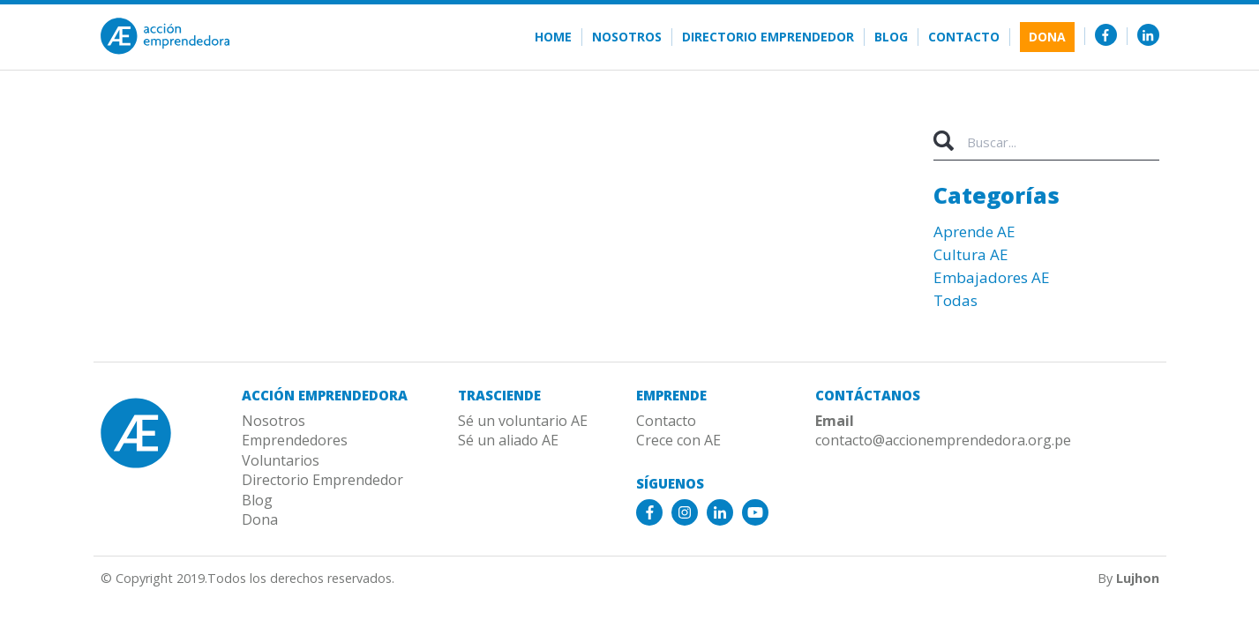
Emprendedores (295, 440)
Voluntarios (280, 460)
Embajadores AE (991, 277)
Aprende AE (974, 231)
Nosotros (627, 37)
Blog (891, 37)
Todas (955, 300)
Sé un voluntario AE (523, 420)
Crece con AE (678, 440)
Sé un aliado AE (508, 440)
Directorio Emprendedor (768, 37)
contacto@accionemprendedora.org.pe (943, 440)
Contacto (964, 37)
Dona (1047, 36)
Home (553, 37)
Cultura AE (970, 254)
